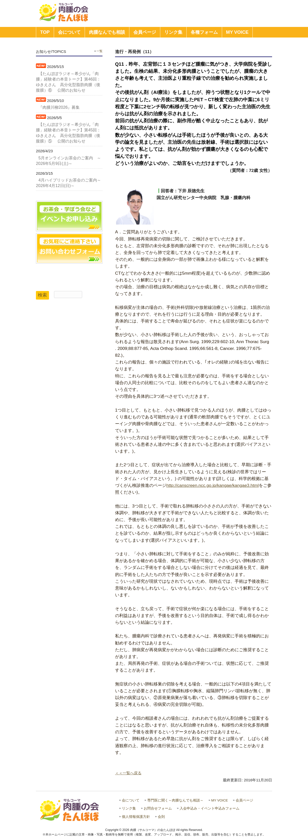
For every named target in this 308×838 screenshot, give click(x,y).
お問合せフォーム (158, 808)
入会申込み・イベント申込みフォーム (209, 808)
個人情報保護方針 (136, 817)
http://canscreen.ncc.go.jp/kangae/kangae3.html (212, 485)
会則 (161, 817)
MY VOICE (219, 800)
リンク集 (129, 808)
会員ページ (244, 800)
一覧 (99, 51)
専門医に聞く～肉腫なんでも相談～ (175, 800)
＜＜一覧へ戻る (128, 773)
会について (130, 800)
